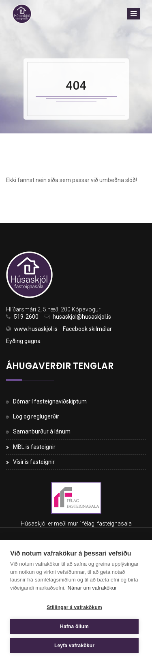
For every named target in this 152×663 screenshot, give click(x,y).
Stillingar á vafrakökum (74, 607)
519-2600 (26, 316)
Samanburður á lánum (42, 431)
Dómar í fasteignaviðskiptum (50, 401)
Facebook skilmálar (87, 329)
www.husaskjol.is (36, 329)
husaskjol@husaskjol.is (82, 316)
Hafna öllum (74, 626)
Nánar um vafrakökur (92, 588)
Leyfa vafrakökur (74, 645)
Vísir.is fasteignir (34, 462)
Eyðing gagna (23, 341)
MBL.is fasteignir (34, 447)
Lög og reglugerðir (36, 416)
